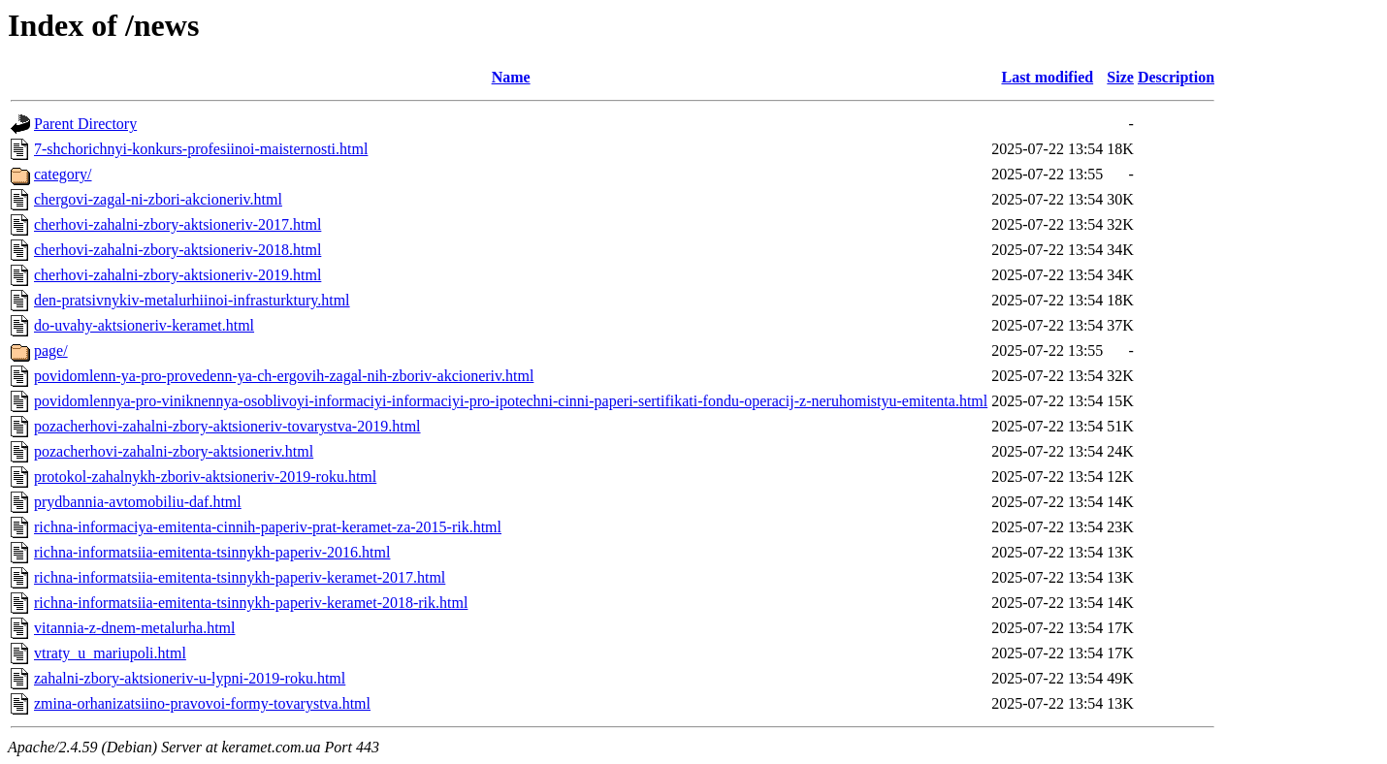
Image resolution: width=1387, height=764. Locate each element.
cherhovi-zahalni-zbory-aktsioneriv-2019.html (177, 275)
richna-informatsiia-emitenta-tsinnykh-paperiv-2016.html (212, 552)
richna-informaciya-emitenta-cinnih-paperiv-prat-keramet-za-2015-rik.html (267, 527)
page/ (51, 350)
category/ (63, 174)
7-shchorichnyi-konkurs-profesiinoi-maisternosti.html (201, 149)
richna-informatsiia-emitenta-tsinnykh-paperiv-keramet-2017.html (239, 577)
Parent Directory (85, 123)
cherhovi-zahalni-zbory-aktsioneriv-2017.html (177, 224)
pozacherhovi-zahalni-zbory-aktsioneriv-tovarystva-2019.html (227, 426)
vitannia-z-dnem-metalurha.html (134, 628)
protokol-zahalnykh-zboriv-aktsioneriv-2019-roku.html (205, 476)
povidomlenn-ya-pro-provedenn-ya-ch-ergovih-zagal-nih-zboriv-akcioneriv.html (283, 375)
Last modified (1047, 77)
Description (1176, 77)
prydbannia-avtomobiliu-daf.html (138, 501)
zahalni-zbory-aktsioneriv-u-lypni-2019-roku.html (189, 678)
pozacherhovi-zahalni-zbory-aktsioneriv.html (173, 451)
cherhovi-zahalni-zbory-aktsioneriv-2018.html (177, 249)
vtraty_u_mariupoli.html (110, 653)
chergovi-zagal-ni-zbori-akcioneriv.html (158, 199)
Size (1120, 77)
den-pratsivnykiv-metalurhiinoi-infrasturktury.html (192, 300)
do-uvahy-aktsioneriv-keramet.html (144, 325)
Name (511, 77)
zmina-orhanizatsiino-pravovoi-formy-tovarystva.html (202, 703)
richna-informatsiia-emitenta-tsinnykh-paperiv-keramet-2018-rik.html (251, 602)
